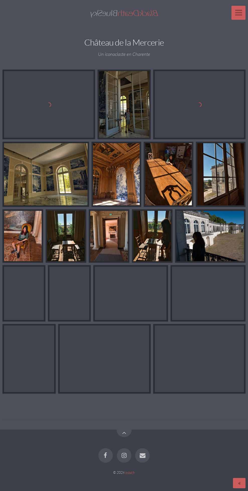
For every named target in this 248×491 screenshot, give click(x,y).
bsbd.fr (130, 472)
